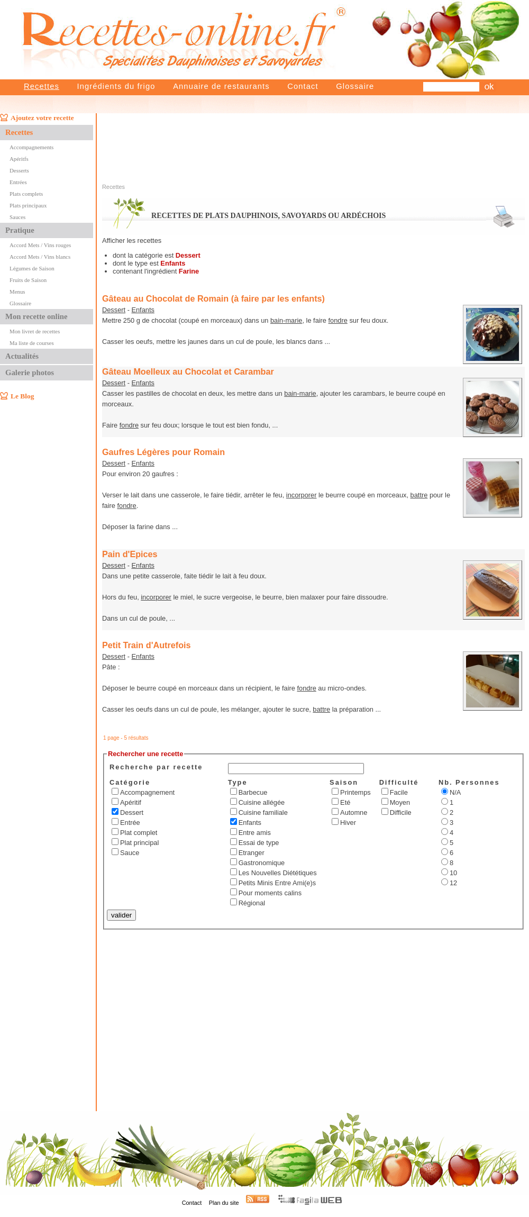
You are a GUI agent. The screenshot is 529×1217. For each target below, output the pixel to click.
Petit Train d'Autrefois (146, 645)
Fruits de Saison (28, 280)
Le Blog (22, 396)
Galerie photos (29, 372)
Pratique (19, 230)
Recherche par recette (156, 767)
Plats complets (26, 193)
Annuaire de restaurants (221, 86)
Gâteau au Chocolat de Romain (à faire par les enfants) (213, 298)
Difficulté (399, 782)
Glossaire (355, 86)
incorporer (301, 495)
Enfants (142, 310)
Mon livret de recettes (35, 331)
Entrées (18, 182)
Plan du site (224, 1203)
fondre (338, 320)
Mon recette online (36, 316)
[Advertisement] (329, 136)
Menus (17, 291)
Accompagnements (31, 147)
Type (238, 782)
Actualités (22, 356)
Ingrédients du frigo (116, 86)
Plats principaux (28, 205)
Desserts (19, 170)
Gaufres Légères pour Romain (163, 452)
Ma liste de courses (32, 343)
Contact (302, 86)
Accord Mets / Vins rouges (40, 245)
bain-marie (286, 320)
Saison (344, 782)
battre (419, 495)
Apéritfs (19, 159)
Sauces (17, 217)
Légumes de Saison (32, 268)
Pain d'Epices (130, 554)
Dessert (113, 310)
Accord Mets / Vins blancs (40, 256)
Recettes (41, 86)
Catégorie (130, 782)
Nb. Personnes (469, 782)
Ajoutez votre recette (42, 118)
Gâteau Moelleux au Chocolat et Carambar (188, 371)
